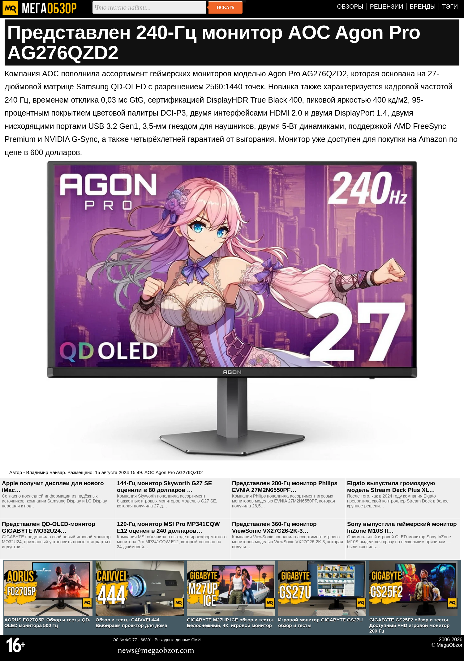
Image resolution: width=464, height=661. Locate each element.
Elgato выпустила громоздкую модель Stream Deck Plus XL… (391, 486)
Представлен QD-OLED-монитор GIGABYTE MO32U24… (48, 527)
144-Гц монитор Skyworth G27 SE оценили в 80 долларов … (164, 486)
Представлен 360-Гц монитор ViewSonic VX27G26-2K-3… (274, 527)
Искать (225, 7)
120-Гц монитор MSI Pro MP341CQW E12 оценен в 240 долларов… (168, 527)
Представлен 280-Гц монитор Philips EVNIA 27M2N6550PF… (284, 486)
